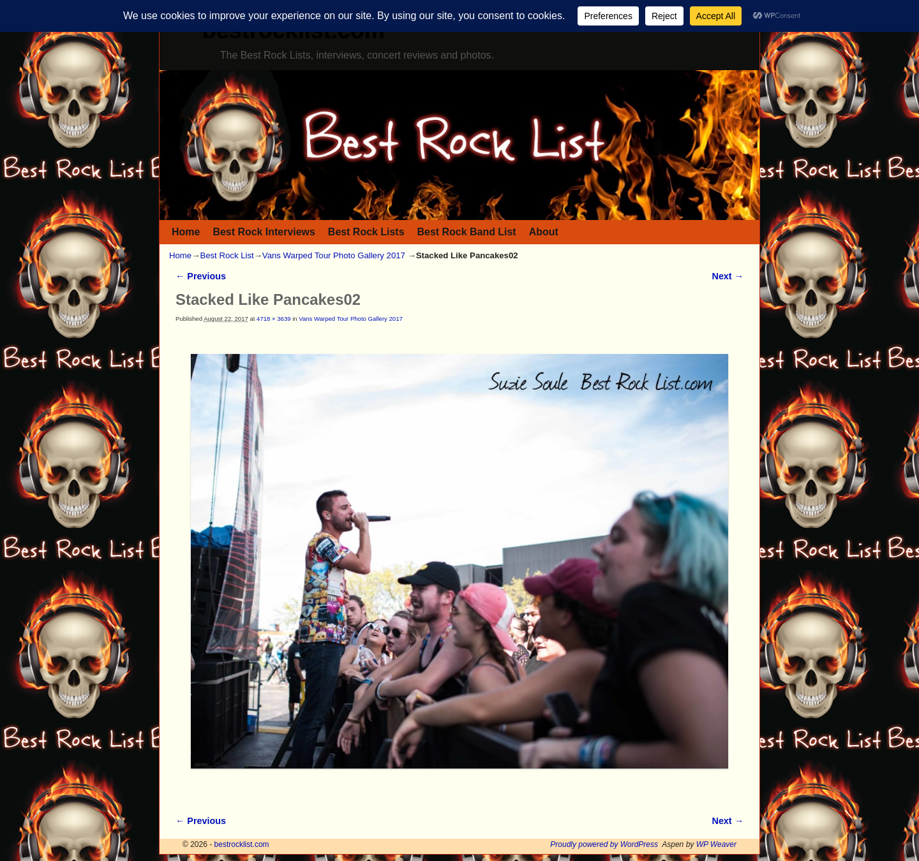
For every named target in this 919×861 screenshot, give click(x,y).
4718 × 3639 (273, 318)
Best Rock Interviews (264, 231)
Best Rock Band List (466, 231)
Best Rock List (226, 255)
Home (186, 231)
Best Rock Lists (366, 231)
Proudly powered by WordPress (604, 844)
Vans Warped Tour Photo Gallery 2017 (333, 255)
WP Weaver (716, 844)
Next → (727, 276)
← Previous (201, 276)
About (543, 231)
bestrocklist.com (241, 844)
